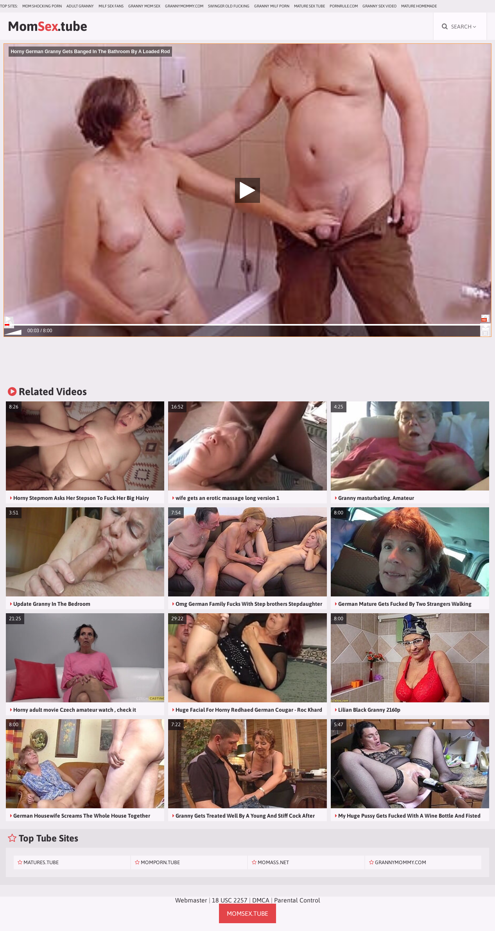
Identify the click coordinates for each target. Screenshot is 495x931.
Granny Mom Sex (144, 6)
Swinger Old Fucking (228, 6)
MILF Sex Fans (111, 6)
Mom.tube (47, 26)
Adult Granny (80, 6)
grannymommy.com (184, 6)
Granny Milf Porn (271, 6)
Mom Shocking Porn (42, 6)
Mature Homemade (419, 6)
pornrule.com (344, 6)
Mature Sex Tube (309, 6)
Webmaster (191, 900)
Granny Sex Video (379, 6)
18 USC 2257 (230, 900)
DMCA (260, 900)
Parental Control (297, 900)
